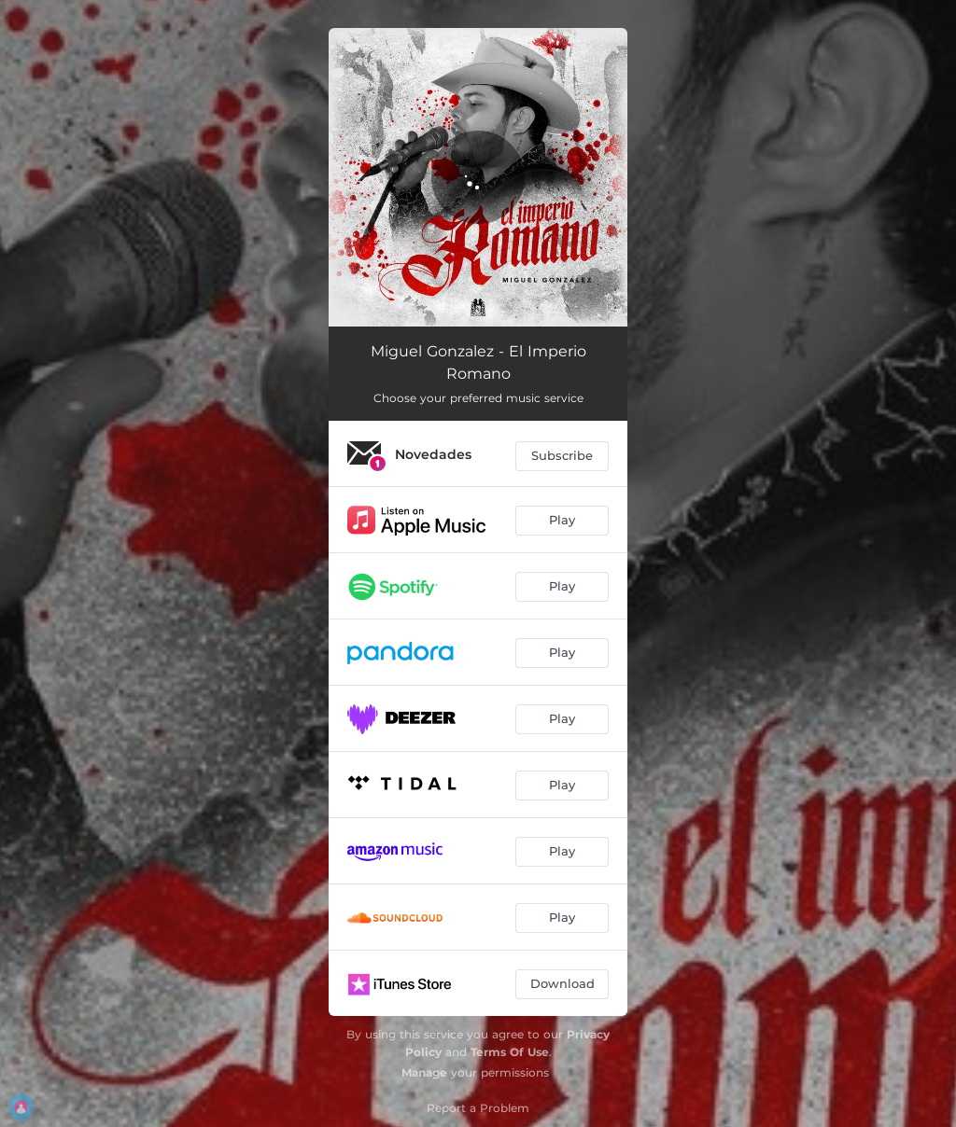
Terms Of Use (510, 1052)
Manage (424, 1072)
